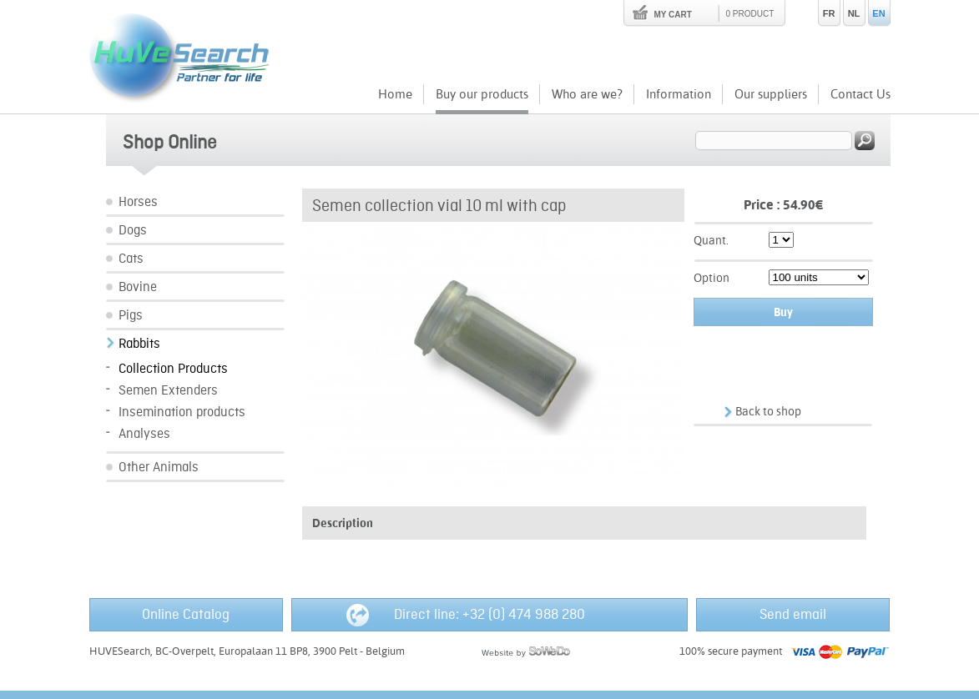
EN (878, 13)
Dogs (133, 231)
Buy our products (482, 94)
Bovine (138, 287)
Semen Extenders (168, 391)
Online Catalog (186, 614)
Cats (131, 259)
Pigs (131, 316)
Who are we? (587, 94)
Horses (138, 202)
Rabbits (139, 344)
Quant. (711, 240)
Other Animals (159, 467)
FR (829, 13)
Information (678, 94)
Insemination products (182, 412)
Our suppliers (770, 94)
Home (395, 94)
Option (711, 277)
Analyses (144, 434)
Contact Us (860, 94)
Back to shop (768, 411)
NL (854, 13)
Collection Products (173, 369)
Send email (792, 614)
